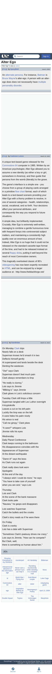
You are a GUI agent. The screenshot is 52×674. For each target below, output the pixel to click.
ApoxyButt (14, 69)
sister (32, 584)
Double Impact (7, 598)
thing (4, 69)
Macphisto (44, 598)
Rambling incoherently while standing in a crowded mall (32, 570)
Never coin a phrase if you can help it (20, 570)
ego (7, 591)
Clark (16, 348)
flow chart (20, 191)
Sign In (46, 56)
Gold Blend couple (32, 578)
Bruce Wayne (8, 78)
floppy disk (15, 253)
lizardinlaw (15, 343)
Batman (41, 75)
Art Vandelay (32, 560)
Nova (45, 570)
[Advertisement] (26, 26)
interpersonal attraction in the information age (7, 570)
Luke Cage (45, 578)
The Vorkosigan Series (32, 598)
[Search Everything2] (26, 56)
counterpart (20, 560)
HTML (8, 268)
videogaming (8, 265)
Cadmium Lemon (17, 156)
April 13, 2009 (45, 591)
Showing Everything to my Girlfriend (7, 560)
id (7, 578)
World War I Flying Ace (19, 578)
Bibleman (44, 560)
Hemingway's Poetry (32, 591)
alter (19, 584)
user (17, 66)
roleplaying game (45, 584)
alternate (10, 75)
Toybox (19, 598)
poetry (5, 343)
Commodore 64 (9, 165)
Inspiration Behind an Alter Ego (20, 591)
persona (19, 75)
